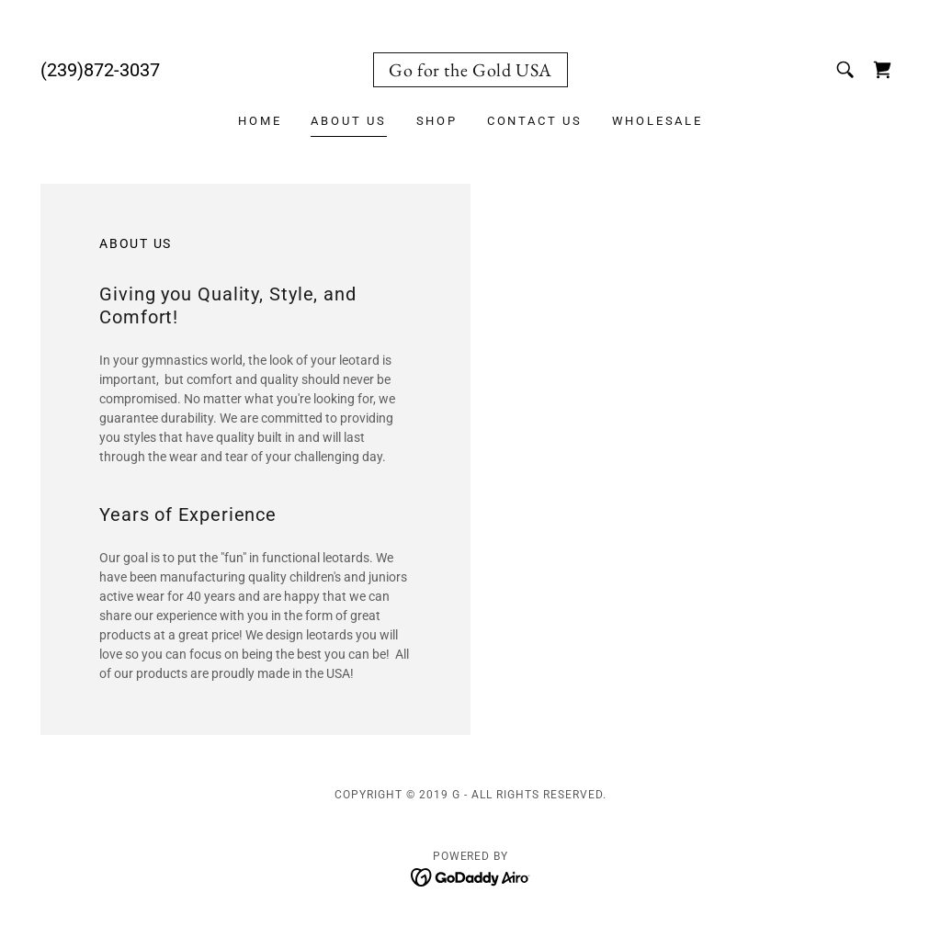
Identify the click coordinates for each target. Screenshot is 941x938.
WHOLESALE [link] (657, 121)
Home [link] (259, 121)
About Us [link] (348, 121)
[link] (470, 71)
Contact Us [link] (535, 121)
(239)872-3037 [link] (100, 70)
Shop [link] (437, 121)
